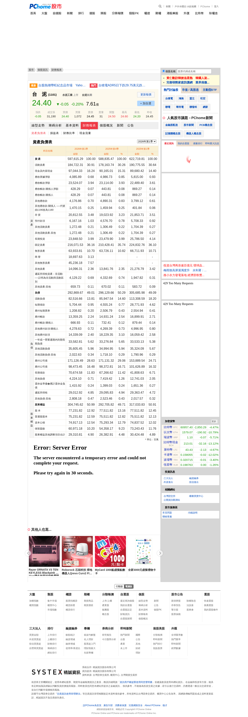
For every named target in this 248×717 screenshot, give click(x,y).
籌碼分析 (55, 125)
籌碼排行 (52, 648)
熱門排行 (157, 643)
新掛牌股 (176, 600)
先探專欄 (88, 652)
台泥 (84, 95)
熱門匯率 (176, 639)
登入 (216, 6)
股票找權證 (71, 600)
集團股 (105, 609)
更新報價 (145, 94)
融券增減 (70, 643)
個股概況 (106, 125)
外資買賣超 (35, 639)
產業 (122, 643)
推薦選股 (208, 605)
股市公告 (177, 594)
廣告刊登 (108, 705)
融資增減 (70, 639)
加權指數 (34, 600)
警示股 (174, 609)
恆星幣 (168, 464)
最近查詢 (169, 143)
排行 (81, 13)
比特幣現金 (171, 442)
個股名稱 (170, 71)
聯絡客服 (167, 516)
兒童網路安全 (136, 705)
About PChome (152, 705)
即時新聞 (126, 628)
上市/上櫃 (107, 600)
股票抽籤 (176, 614)
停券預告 (176, 605)
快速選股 (208, 600)
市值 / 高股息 (190, 89)
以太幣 (168, 432)
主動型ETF (210, 89)
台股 (122, 639)
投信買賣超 (35, 643)
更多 (214, 421)
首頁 (33, 13)
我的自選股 (183, 143)
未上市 (123, 648)
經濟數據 (176, 648)
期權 (158, 13)
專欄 (87, 628)
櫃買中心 (52, 605)
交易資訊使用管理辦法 (68, 693)
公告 (130, 125)
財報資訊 (125, 614)
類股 (103, 13)
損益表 (54, 133)
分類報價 (117, 13)
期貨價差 (88, 605)
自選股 (57, 13)
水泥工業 (67, 95)
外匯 (186, 13)
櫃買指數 (34, 605)
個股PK (134, 13)
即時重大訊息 (212, 143)
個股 (141, 594)
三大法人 (168, 478)
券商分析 (108, 628)
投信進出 (194, 482)
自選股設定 (126, 609)
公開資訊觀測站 (172, 500)
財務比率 (69, 133)
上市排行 (52, 635)
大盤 (44, 13)
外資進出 (168, 482)
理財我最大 (90, 648)
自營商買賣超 (36, 648)
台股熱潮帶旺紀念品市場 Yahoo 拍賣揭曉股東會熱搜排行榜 (62, 85)
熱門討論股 (171, 89)
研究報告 (106, 635)
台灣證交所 (169, 496)
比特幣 (199, 13)
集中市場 (52, 600)
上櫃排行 (52, 639)
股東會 (190, 609)
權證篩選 (70, 605)
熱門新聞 (125, 635)
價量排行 (197, 143)
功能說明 (192, 512)
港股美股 (172, 13)
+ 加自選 (146, 103)
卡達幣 (168, 454)
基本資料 (72, 125)
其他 (138, 643)
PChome (205, 6)
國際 (138, 635)
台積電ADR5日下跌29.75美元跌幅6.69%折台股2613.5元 (122, 85)
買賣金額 (34, 635)
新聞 (168, 6)
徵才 (165, 705)
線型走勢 (38, 125)
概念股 (105, 614)
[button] (160, 553)
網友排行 (52, 652)
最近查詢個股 (127, 600)
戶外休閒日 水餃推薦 (185, 6)
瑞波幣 (168, 437)
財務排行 (52, 643)
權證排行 (70, 609)
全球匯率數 (177, 635)
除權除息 (191, 600)
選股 (92, 13)
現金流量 (85, 133)
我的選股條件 (211, 609)
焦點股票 (157, 648)
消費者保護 (121, 705)
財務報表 (89, 125)
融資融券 (194, 478)
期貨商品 (88, 600)
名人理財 (88, 639)
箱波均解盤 (90, 635)
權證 (147, 13)
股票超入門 (90, 643)
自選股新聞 (126, 618)
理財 (138, 652)
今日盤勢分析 (109, 639)
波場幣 (168, 459)
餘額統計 (70, 635)
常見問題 (167, 512)
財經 (138, 648)
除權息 (213, 13)
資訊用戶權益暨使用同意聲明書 (136, 682)
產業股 (105, 605)
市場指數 (52, 609)
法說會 (190, 605)
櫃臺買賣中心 (196, 496)
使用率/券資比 (73, 648)
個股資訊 (43, 69)
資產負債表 (38, 133)
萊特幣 (168, 449)
